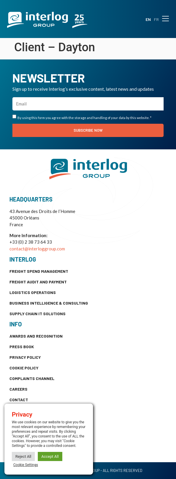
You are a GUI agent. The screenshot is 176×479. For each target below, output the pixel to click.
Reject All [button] (23, 456)
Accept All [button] (50, 456)
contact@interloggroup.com (37, 248)
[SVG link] (47, 19)
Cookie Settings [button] (25, 465)
